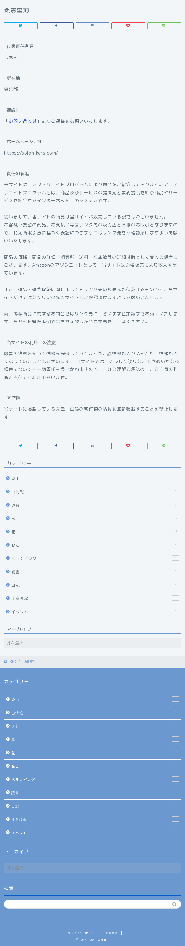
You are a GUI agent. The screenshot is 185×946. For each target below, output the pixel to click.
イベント (95, 612)
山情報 (95, 492)
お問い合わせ (23, 121)
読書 (95, 572)
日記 (95, 585)
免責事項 (112, 933)
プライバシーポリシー (82, 933)
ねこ (95, 545)
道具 (95, 505)
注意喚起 (95, 598)
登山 (95, 478)
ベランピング (95, 558)
